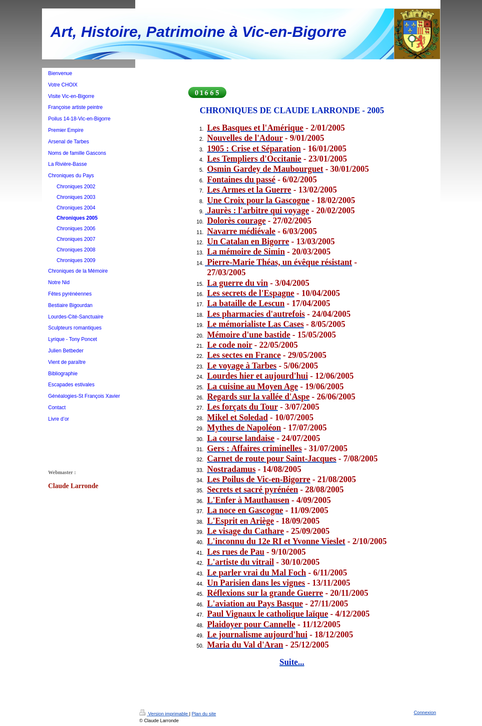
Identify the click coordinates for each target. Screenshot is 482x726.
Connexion (425, 712)
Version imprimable (164, 713)
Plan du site (204, 713)
